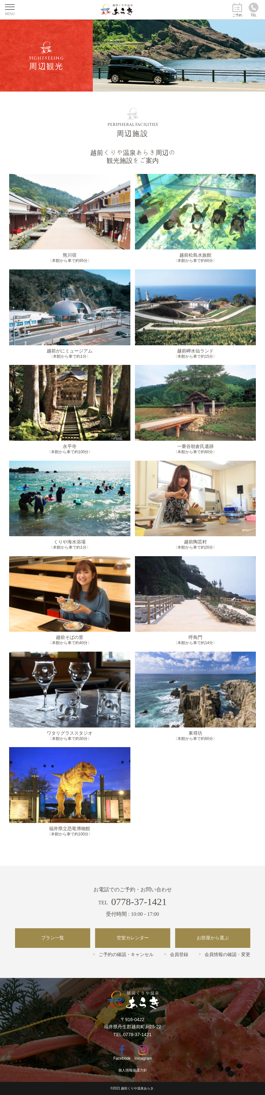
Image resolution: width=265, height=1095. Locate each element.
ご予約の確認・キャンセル (126, 954)
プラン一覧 (52, 937)
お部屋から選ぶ (213, 937)
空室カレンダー (133, 937)
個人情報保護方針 (132, 1070)
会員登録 (179, 954)
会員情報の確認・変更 (227, 954)
